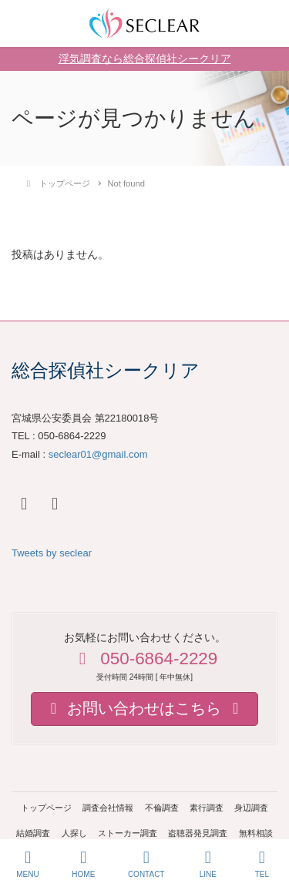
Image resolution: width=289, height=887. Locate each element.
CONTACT (146, 864)
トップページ (46, 807)
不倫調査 (162, 807)
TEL (262, 864)
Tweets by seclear (52, 553)
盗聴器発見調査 (197, 833)
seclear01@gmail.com (98, 454)
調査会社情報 (107, 807)
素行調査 (206, 807)
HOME (83, 864)
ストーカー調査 (127, 833)
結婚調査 (33, 833)
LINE (208, 864)
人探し (74, 833)
